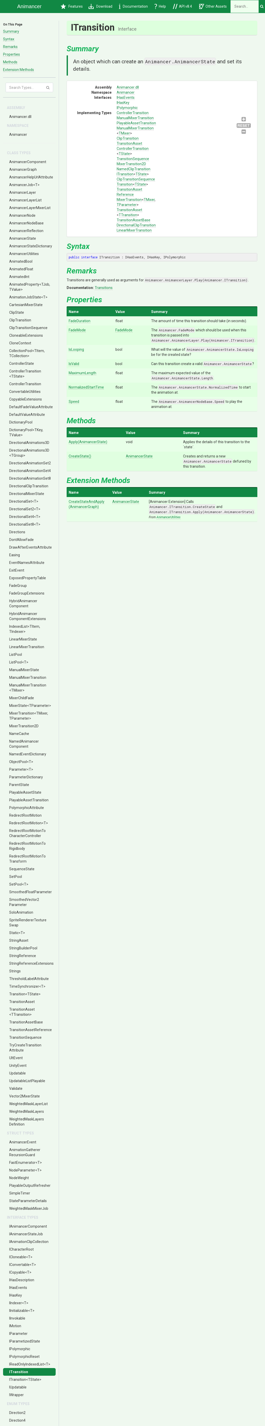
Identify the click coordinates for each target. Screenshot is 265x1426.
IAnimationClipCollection (29, 1242)
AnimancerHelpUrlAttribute (31, 177)
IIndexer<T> (18, 1303)
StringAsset (18, 940)
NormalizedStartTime (86, 387)
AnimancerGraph (23, 169)
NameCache (19, 734)
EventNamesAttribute (26, 563)
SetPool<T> (18, 884)
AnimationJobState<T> (28, 297)
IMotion (15, 1326)
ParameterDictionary (26, 777)
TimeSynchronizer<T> (27, 986)
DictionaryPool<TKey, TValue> (26, 432)
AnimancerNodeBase (26, 223)
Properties (11, 54)
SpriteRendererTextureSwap (27, 922)
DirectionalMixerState (26, 494)
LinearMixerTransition (26, 647)
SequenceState (21, 869)
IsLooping (76, 349)
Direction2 (17, 1413)
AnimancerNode (22, 215)
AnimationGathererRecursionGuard (24, 1152)
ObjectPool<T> (21, 762)
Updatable (17, 1073)
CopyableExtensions (25, 399)
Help (160, 6)
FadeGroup (18, 586)
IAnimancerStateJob (26, 1234)
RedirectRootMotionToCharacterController (27, 833)
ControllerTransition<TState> (25, 373)
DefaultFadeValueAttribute (31, 407)
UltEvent (16, 1058)
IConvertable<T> (22, 1265)
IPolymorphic (19, 1349)
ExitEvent (16, 570)
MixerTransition (129, 200)
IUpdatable (18, 1387)
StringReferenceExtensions (31, 963)
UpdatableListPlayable (27, 1081)
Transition (125, 184)
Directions (17, 532)
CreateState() (80, 456)
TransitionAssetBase (26, 1022)
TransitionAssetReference (30, 1030)
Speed (74, 402)
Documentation (133, 6)
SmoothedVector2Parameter (24, 902)
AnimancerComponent (27, 162)
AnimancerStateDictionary (30, 246)
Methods (10, 62)
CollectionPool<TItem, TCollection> (27, 353)
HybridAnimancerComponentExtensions (27, 616)
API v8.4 (182, 6)
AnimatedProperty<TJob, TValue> (29, 287)
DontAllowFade (21, 540)
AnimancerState (22, 238)
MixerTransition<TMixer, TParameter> (28, 715)
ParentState (19, 785)
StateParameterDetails (28, 1201)
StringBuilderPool (23, 948)
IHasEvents (18, 1288)
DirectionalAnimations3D (29, 443)
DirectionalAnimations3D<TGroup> (29, 452)
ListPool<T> (18, 662)
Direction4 (17, 1420)
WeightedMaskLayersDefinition (26, 1121)
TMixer (124, 133)
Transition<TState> (25, 994)
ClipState (16, 312)
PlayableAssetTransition (29, 800)
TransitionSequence (25, 1037)
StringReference (22, 956)
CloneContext (20, 343)
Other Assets (213, 6)
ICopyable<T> (20, 1272)
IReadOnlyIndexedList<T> (29, 1364)
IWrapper (16, 1395)
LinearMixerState (23, 639)
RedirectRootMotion (25, 815)
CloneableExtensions (26, 335)
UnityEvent (18, 1066)
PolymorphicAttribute (26, 808)
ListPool (15, 654)
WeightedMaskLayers (26, 1111)
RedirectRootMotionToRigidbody (27, 846)
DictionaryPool (20, 422)
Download (100, 6)
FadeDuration (79, 321)
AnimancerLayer (22, 192)
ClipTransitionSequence (28, 328)
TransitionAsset (22, 1002)
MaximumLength (82, 373)
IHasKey (15, 1295)
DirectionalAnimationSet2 (30, 463)
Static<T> (17, 933)
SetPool (15, 877)
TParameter (127, 205)
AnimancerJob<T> (24, 185)
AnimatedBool (20, 261)
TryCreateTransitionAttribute (25, 1047)
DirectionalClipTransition (28, 486)
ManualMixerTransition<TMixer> (27, 687)
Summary (11, 31)
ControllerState (21, 363)
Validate (15, 1088)
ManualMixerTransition (27, 677)
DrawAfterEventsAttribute (30, 547)
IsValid (74, 364)
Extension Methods (18, 70)
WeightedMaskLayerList (28, 1104)
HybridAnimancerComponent (23, 603)
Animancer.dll (20, 117)
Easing (14, 555)
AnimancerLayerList (25, 200)
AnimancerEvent (22, 1142)
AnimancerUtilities (24, 254)
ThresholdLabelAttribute (29, 979)
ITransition (18, 1372)
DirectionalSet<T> (23, 501)
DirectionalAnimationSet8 (30, 478)
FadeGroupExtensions (26, 593)
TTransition (128, 215)
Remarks (10, 47)
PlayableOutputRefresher (30, 1185)
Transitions (104, 288)
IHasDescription (21, 1280)
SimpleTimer (19, 1193)
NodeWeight (19, 1178)
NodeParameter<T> (25, 1170)
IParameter (18, 1334)
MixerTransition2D (24, 726)
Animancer (18, 134)
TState (124, 154)
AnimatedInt (19, 277)
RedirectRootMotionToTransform (27, 858)
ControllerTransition (25, 384)
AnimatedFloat (21, 269)
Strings (15, 971)
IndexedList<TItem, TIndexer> (24, 629)
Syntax (8, 39)
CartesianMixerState (26, 305)
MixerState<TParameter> (30, 706)
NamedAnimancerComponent (24, 743)
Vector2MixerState (24, 1096)
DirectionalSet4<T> (24, 517)
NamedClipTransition (133, 169)
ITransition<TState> (25, 1379)
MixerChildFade (21, 698)
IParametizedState (24, 1341)
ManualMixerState (24, 670)
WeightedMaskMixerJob (28, 1208)
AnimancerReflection (26, 231)
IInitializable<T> (21, 1311)
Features (72, 6)
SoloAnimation (21, 912)
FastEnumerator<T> (25, 1163)
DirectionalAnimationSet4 (30, 471)
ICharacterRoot (21, 1249)
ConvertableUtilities (25, 392)
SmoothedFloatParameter (30, 892)
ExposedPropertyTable (27, 578)
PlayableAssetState (25, 792)
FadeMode (77, 330)
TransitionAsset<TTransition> (22, 1012)
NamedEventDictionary (27, 754)
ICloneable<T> (20, 1257)
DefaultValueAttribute (27, 415)
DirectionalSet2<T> (24, 509)
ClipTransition (20, 320)
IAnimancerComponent (28, 1226)
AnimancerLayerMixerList (30, 208)
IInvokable (17, 1318)
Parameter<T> (21, 769)
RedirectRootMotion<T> (28, 823)
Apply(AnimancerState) (88, 442)
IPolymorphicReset (24, 1357)
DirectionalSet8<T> (24, 524)
